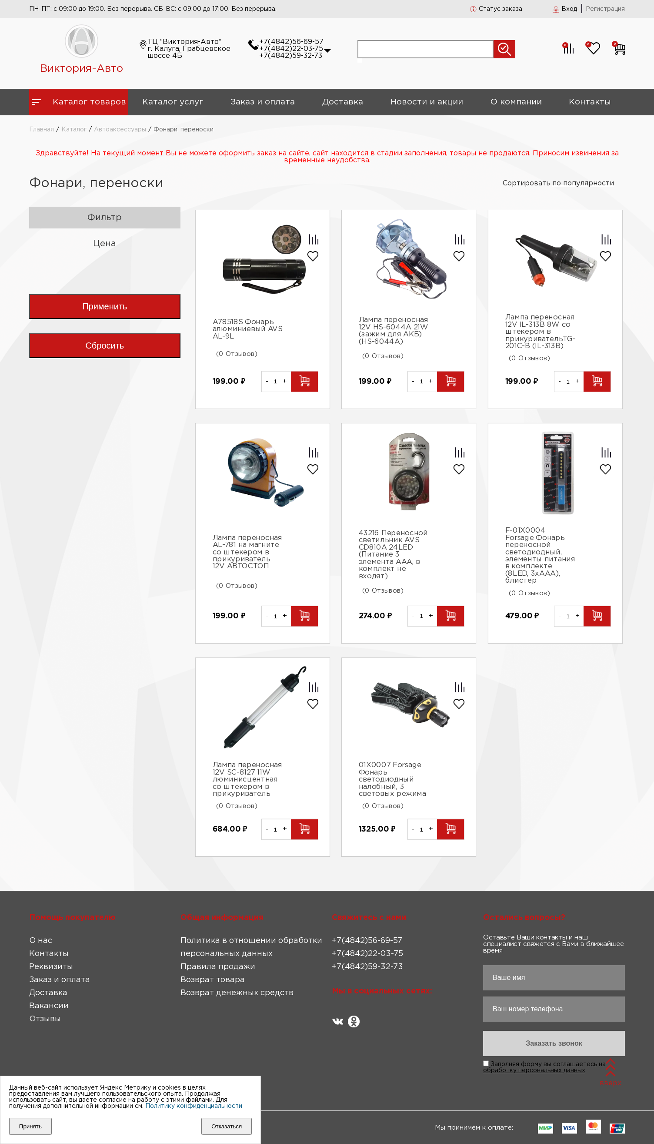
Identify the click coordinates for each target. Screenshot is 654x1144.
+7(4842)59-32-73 (290, 56)
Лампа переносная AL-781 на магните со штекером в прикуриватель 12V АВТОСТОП (247, 552)
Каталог (74, 129)
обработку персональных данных (534, 1070)
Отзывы (45, 1019)
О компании (516, 102)
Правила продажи (217, 966)
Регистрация (605, 9)
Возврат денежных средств (237, 993)
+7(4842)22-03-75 (291, 49)
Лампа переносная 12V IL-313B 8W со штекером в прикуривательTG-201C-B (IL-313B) (540, 332)
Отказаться (226, 1126)
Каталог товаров (89, 102)
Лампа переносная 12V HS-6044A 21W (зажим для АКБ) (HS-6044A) (393, 331)
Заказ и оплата (262, 102)
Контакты (590, 102)
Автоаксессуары (120, 129)
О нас (40, 940)
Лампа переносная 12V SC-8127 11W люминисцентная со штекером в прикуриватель (247, 780)
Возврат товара (212, 979)
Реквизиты (51, 966)
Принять (30, 1126)
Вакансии (49, 1006)
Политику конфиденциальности (193, 1106)
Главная (41, 129)
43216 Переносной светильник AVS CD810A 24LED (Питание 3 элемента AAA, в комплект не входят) (393, 554)
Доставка (342, 102)
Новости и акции (426, 102)
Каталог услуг (172, 102)
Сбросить (104, 345)
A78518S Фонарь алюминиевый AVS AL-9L (247, 329)
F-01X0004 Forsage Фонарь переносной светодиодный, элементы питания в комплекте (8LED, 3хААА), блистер (540, 555)
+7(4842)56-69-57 (291, 42)
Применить (104, 306)
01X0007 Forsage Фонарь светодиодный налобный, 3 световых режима (392, 780)
